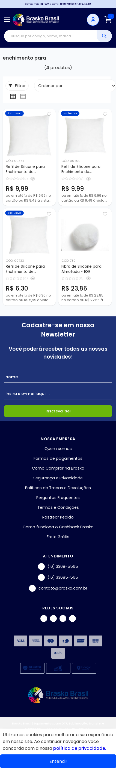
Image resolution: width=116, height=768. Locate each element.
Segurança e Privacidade (58, 478)
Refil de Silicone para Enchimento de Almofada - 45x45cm (26, 169)
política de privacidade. (79, 748)
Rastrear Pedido (58, 517)
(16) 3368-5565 (58, 566)
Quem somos (58, 448)
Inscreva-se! (58, 411)
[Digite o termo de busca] (50, 36)
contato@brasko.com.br (58, 588)
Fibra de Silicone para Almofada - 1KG (81, 269)
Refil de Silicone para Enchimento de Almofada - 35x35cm (25, 269)
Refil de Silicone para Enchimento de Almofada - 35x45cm (81, 169)
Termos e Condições (58, 507)
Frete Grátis (58, 536)
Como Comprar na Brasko (58, 468)
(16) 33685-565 (58, 577)
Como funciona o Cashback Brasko (58, 527)
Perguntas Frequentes (58, 497)
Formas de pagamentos (58, 458)
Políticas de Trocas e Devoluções (58, 488)
